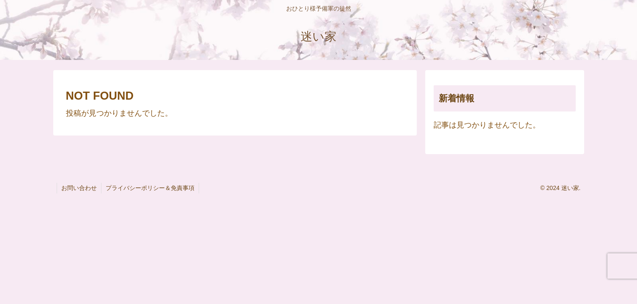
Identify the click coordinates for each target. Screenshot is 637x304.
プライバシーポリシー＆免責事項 (150, 188)
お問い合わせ (79, 188)
